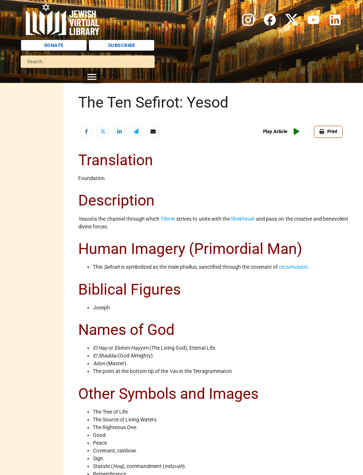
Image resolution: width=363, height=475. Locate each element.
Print (328, 131)
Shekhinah (243, 219)
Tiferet (167, 219)
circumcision (293, 267)
